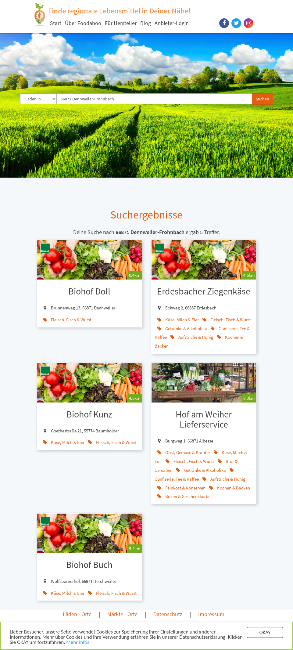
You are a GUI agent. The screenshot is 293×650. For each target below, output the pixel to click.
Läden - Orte (77, 614)
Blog (145, 23)
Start (55, 23)
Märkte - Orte (122, 614)
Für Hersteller (121, 23)
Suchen (262, 99)
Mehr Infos (77, 643)
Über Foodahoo (83, 23)
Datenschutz (167, 614)
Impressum (211, 614)
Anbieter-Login (172, 23)
